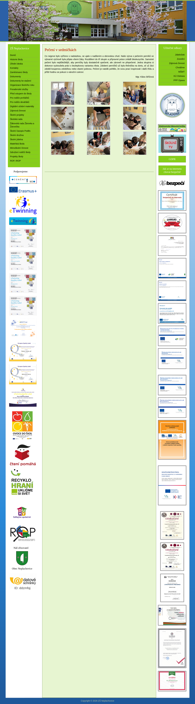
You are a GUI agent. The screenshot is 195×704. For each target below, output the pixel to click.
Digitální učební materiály (22, 106)
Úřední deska (16, 63)
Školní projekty (17, 115)
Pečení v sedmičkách (60, 50)
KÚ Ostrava (179, 76)
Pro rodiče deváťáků (19, 102)
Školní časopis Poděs (20, 131)
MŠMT (181, 72)
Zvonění (181, 59)
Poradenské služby (19, 89)
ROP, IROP (15, 161)
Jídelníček (180, 54)
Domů (13, 55)
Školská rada (16, 119)
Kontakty (14, 68)
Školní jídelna (16, 139)
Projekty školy (16, 156)
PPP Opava (179, 80)
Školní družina (17, 135)
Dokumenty (15, 76)
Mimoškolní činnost (19, 148)
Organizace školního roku (22, 85)
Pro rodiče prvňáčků (19, 98)
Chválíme (180, 67)
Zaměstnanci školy (19, 72)
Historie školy (16, 59)
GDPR (172, 159)
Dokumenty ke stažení (20, 81)
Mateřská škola (17, 143)
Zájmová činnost (18, 110)
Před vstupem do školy (21, 93)
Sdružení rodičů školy (20, 152)
